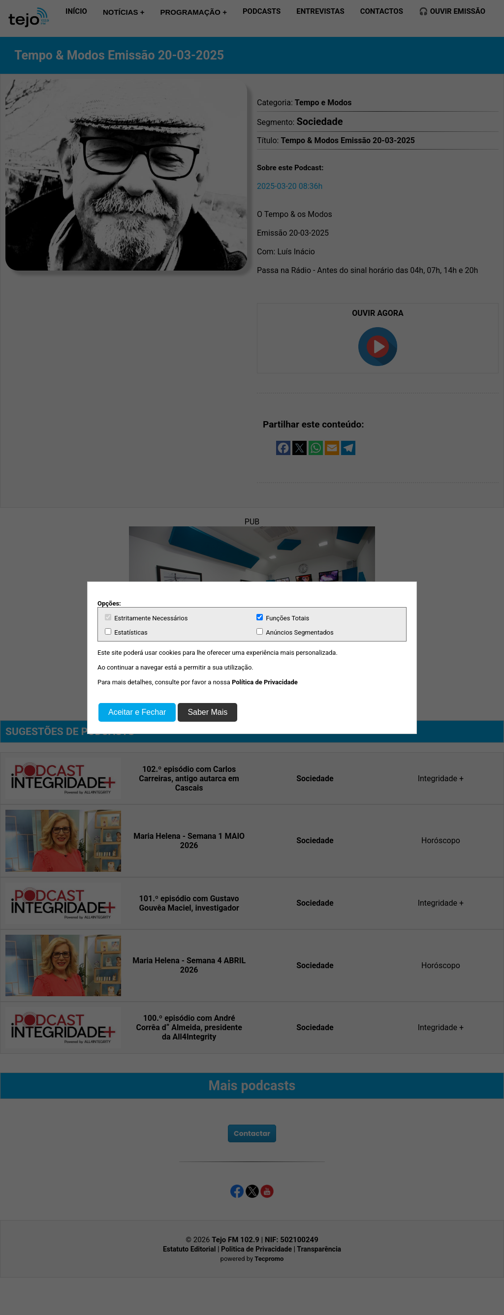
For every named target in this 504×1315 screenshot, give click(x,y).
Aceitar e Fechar (137, 712)
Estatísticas (126, 632)
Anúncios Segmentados (295, 632)
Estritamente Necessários (146, 618)
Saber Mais (207, 712)
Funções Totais (282, 618)
